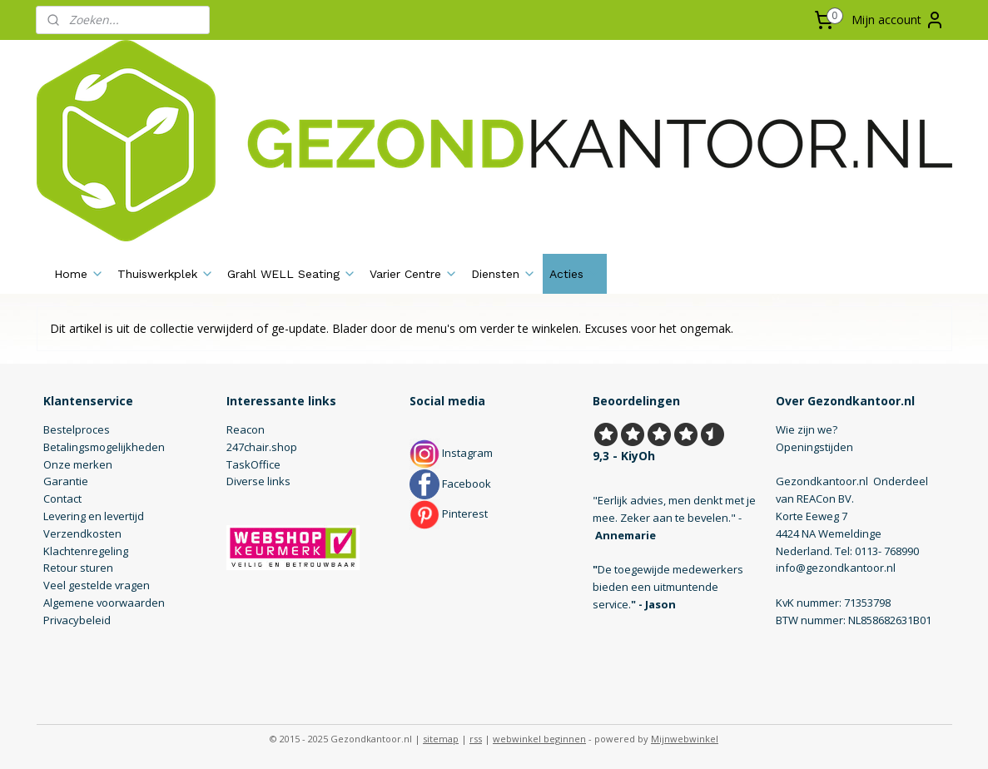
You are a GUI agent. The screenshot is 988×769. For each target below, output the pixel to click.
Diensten (503, 273)
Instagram (451, 452)
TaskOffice (253, 464)
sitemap (441, 738)
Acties (574, 273)
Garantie (65, 481)
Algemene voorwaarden (104, 602)
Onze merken (77, 464)
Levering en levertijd (93, 516)
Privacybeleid (77, 620)
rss (475, 738)
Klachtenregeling (85, 550)
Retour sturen (78, 567)
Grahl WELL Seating (291, 273)
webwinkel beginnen (539, 738)
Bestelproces (76, 429)
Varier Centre (414, 273)
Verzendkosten (82, 533)
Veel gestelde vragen (96, 585)
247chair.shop (261, 446)
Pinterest (449, 513)
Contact (62, 498)
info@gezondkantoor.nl (836, 567)
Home (79, 273)
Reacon (245, 429)
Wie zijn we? (806, 429)
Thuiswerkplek (165, 273)
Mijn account (898, 20)
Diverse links (258, 481)
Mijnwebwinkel (684, 738)
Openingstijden (814, 446)
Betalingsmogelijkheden (104, 446)
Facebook (450, 483)
